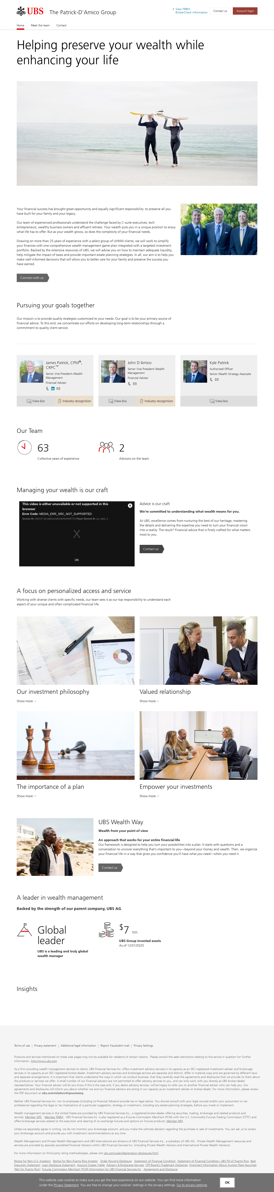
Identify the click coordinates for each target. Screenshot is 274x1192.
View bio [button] (41, 402)
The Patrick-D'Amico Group (83, 12)
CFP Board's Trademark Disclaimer (166, 1165)
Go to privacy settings (192, 1185)
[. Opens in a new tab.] (30, 11)
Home (20, 25)
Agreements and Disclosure (161, 1169)
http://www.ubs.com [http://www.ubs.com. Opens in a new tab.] (44, 1061)
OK (77, 560)
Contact (61, 25)
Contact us (220, 11)
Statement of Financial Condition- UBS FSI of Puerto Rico (213, 1161)
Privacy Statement (66, 1185)
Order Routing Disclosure (116, 1161)
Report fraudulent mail (115, 1045)
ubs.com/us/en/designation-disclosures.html (131, 1153)
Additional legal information (78, 1045)
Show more (26, 702)
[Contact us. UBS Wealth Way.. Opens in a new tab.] (110, 868)
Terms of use (22, 1045)
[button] (58, 388)
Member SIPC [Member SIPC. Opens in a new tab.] (33, 1117)
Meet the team (40, 25)
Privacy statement (45, 1045)
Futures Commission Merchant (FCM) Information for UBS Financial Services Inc (91, 1169)
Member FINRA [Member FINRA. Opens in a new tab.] (54, 1117)
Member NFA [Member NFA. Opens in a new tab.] (175, 1121)
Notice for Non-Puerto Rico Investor (75, 1161)
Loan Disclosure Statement (58, 1165)
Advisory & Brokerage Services (125, 1165)
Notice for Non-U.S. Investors (32, 1161)
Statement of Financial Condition (155, 1161)
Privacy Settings (143, 1045)
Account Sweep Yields (91, 1165)
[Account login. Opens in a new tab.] (245, 11)
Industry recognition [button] (75, 402)
